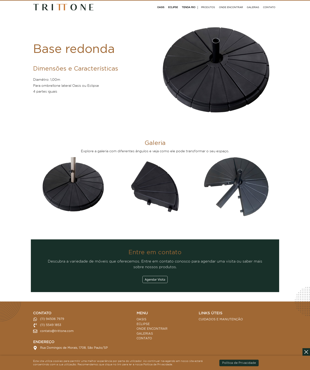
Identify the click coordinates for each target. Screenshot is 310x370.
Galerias (253, 7)
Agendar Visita (155, 279)
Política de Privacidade (239, 363)
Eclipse (173, 7)
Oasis (160, 7)
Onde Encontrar (231, 7)
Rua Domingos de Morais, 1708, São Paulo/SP (70, 348)
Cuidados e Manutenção (221, 319)
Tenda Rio (188, 7)
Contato (269, 7)
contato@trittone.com (53, 331)
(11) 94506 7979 (48, 319)
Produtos (208, 7)
